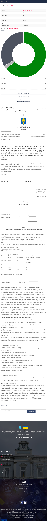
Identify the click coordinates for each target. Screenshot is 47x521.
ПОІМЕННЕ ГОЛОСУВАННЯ (23, 93)
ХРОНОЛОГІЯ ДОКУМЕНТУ (23, 96)
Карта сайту (23, 445)
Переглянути (31, 411)
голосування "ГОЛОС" (22, 508)
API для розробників (23, 494)
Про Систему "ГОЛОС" (23, 496)
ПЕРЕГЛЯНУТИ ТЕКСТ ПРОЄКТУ (23, 101)
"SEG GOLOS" (23, 517)
